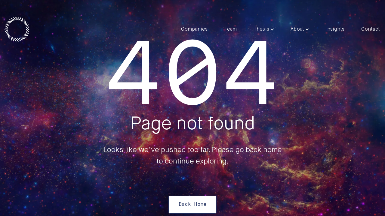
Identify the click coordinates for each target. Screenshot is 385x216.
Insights (334, 29)
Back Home (192, 204)
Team (231, 29)
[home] (17, 29)
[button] (264, 29)
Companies (194, 29)
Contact (370, 29)
